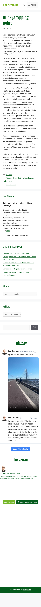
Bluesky (21, 343)
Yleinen (9, 175)
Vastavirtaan (11, 185)
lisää (8, 231)
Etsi (34, 327)
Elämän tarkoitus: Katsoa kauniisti (16, 253)
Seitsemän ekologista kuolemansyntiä (17, 269)
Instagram (21, 460)
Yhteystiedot (27, 590)
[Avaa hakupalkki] (24, 5)
